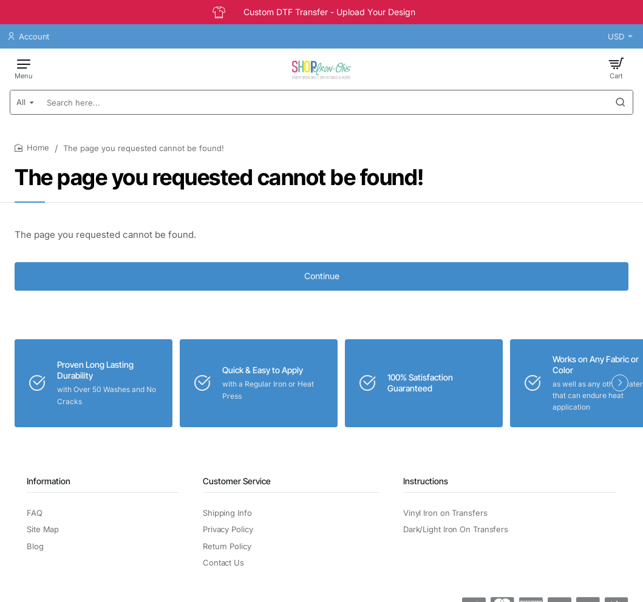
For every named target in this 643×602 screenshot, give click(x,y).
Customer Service (237, 481)
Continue (321, 276)
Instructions (425, 481)
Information (48, 481)
